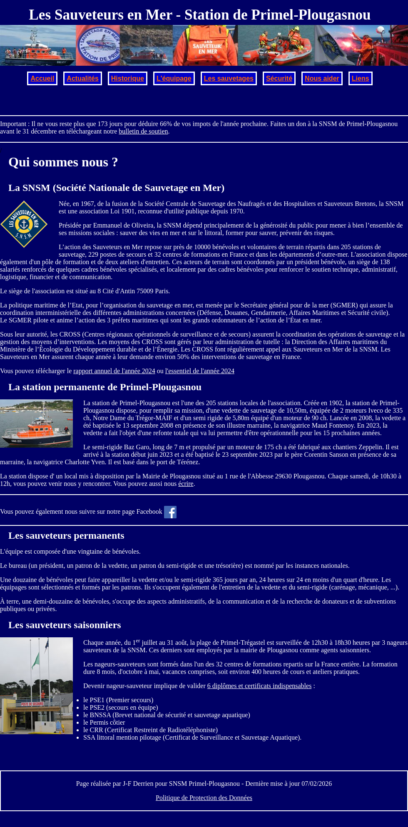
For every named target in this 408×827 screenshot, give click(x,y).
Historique (127, 78)
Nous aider (322, 78)
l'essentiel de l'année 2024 (199, 370)
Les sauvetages (229, 78)
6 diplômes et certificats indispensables (259, 685)
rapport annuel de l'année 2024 (114, 370)
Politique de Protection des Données (204, 797)
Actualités (82, 78)
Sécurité (279, 78)
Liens (360, 78)
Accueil (42, 78)
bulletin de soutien (143, 131)
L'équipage (174, 78)
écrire (185, 483)
